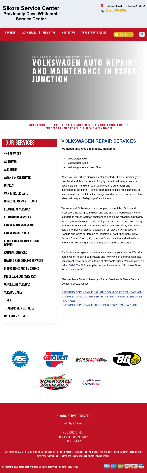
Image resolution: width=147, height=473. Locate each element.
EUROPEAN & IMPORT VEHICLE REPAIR (70, 131)
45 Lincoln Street (57, 57)
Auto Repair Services (73, 426)
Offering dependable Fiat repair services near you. (99, 307)
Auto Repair (29, 32)
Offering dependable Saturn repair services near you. (102, 295)
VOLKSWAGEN (104, 131)
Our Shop (10, 32)
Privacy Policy (71, 469)
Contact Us (68, 32)
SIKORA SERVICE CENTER (45, 128)
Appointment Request (94, 32)
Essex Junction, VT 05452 (78, 57)
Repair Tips (49, 32)
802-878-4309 (116, 10)
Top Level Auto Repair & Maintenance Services (95, 128)
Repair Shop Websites (28, 469)
